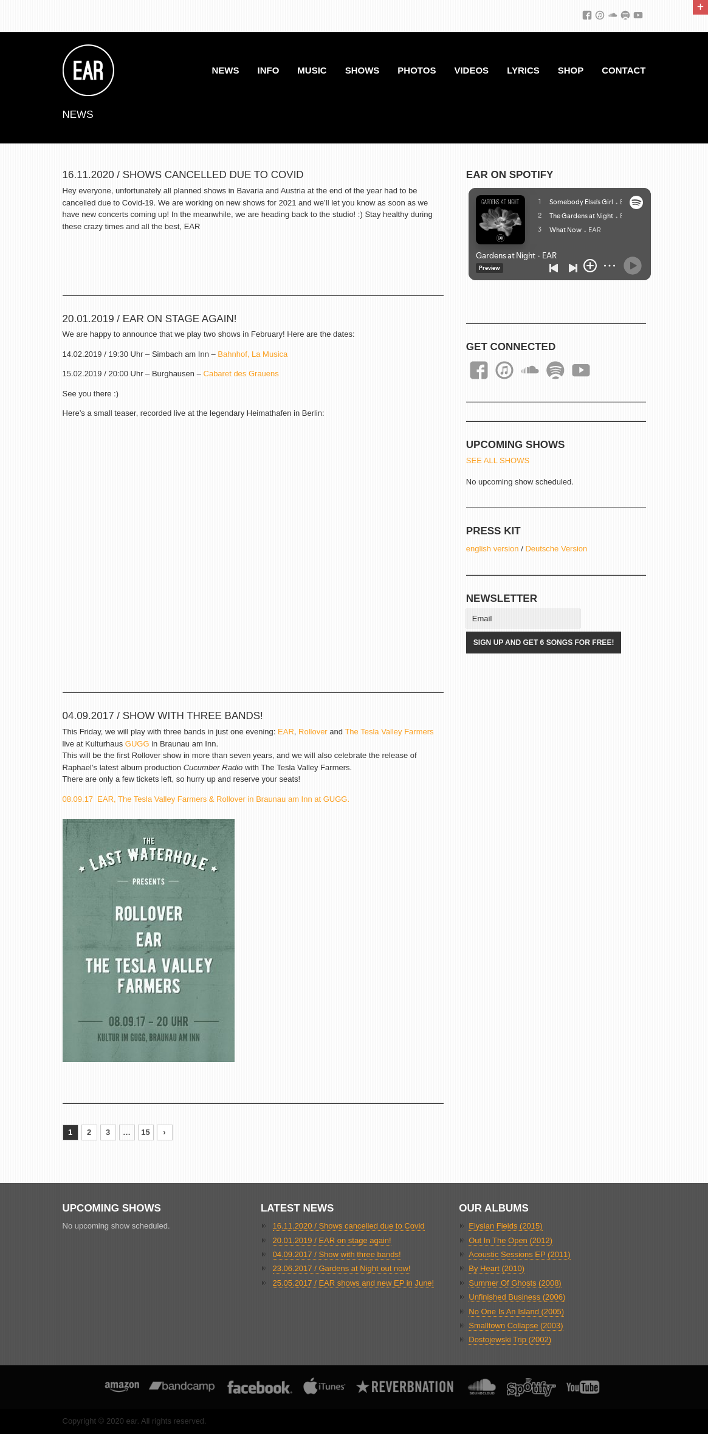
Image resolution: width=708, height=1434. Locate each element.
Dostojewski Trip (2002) (510, 1339)
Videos (471, 70)
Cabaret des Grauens (241, 373)
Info (269, 70)
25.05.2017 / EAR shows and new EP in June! (354, 1282)
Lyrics (523, 70)
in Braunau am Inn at (284, 799)
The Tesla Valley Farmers (389, 731)
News (225, 70)
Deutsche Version (556, 548)
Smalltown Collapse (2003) (516, 1325)
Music (311, 70)
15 (145, 1132)
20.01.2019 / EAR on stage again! (150, 319)
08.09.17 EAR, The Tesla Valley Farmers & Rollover (154, 799)
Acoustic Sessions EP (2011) (519, 1254)
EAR (286, 731)
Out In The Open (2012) (510, 1240)
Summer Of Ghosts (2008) (515, 1282)
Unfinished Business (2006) (517, 1296)
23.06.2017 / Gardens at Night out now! (342, 1268)
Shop (571, 70)
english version (492, 548)
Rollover (313, 731)
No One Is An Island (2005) (516, 1311)
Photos (416, 70)
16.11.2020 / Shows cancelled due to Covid (183, 175)
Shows (362, 70)
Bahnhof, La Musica (252, 354)
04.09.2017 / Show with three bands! (163, 716)
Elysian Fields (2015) (505, 1225)
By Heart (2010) (496, 1268)
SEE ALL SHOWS (497, 460)
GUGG (137, 743)
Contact (623, 70)
